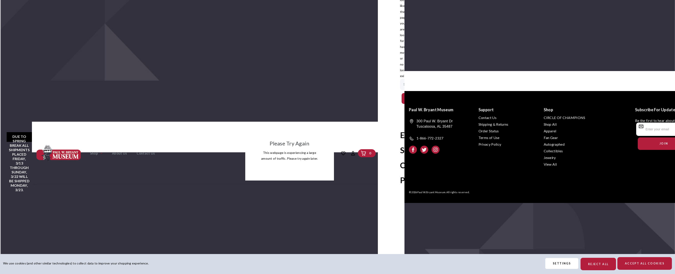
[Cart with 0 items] (363, 153)
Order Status (489, 131)
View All (550, 164)
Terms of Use (489, 137)
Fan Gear (551, 137)
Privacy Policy (490, 144)
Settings (552, 264)
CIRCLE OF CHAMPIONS (564, 117)
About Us (119, 153)
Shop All (550, 124)
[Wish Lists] (343, 153)
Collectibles (553, 151)
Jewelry (550, 157)
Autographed (554, 144)
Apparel (550, 131)
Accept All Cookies (642, 264)
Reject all (593, 264)
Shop (96, 153)
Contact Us (146, 153)
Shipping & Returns (493, 124)
